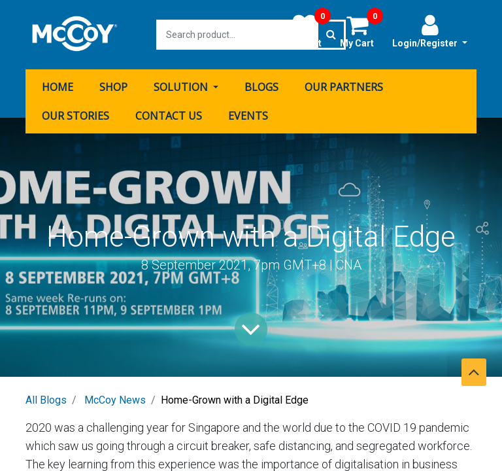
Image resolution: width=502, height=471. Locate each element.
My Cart (361, 30)
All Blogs (46, 400)
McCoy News (115, 400)
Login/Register (429, 30)
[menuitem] (57, 87)
